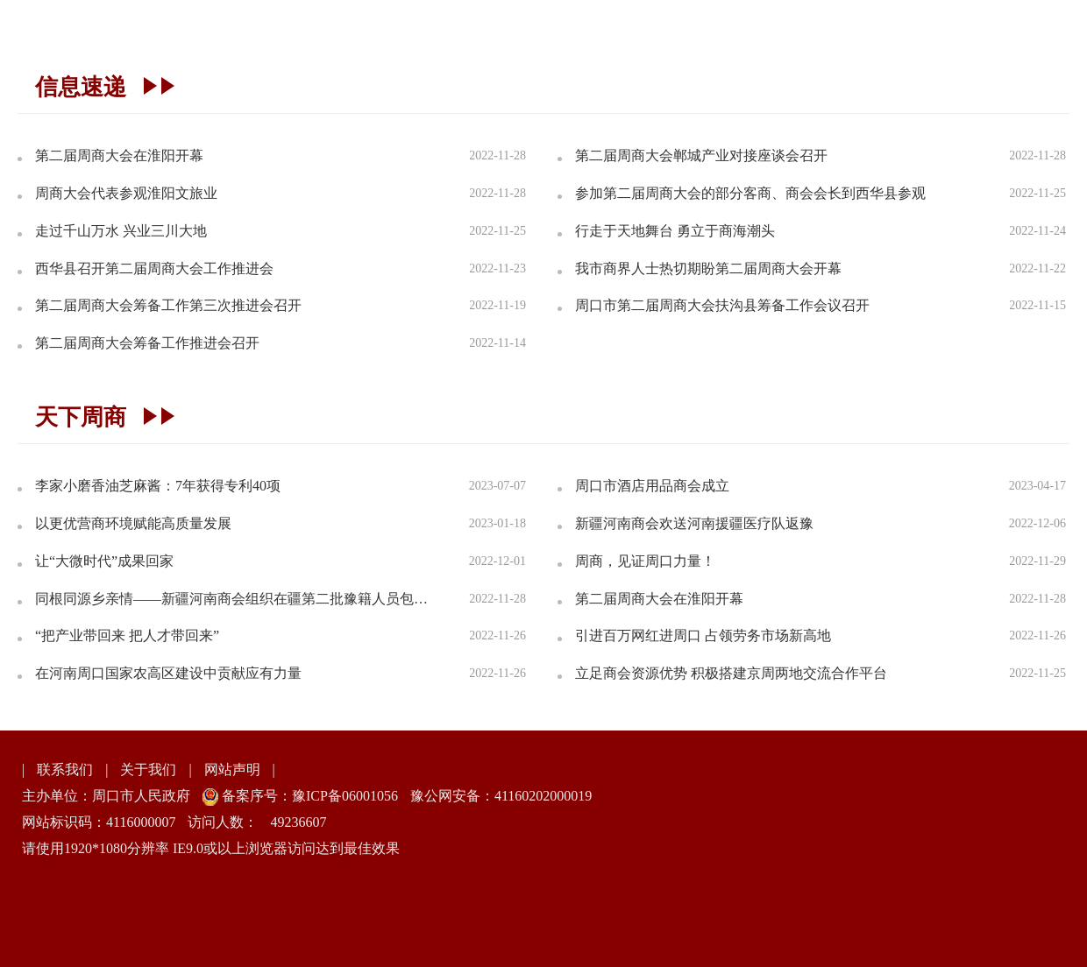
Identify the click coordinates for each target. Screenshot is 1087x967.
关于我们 (148, 769)
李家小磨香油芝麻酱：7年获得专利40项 (158, 485)
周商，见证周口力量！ (645, 561)
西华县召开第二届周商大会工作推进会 (154, 268)
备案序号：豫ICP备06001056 (308, 795)
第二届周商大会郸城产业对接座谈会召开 (701, 155)
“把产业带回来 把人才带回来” (127, 635)
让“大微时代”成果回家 (104, 561)
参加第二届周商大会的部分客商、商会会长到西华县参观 (750, 193)
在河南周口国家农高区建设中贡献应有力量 (168, 673)
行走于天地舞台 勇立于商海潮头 (675, 230)
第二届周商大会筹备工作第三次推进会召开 (168, 305)
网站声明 (232, 769)
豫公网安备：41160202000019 (501, 795)
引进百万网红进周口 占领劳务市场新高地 (703, 635)
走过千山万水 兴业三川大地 (121, 230)
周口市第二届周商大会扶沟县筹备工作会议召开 (722, 305)
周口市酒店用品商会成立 (652, 485)
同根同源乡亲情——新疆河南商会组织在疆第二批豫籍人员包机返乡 (236, 598)
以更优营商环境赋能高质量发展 (133, 523)
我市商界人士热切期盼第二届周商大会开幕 (708, 268)
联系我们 (65, 769)
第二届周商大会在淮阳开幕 (119, 155)
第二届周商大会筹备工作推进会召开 (147, 342)
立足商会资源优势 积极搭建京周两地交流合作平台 (731, 673)
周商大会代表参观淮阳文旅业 (126, 193)
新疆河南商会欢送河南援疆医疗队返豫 (694, 523)
